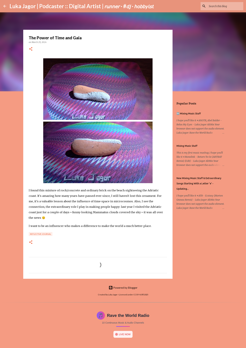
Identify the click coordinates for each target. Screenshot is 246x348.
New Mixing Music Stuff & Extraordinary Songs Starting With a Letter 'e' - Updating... (198, 183)
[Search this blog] (225, 6)
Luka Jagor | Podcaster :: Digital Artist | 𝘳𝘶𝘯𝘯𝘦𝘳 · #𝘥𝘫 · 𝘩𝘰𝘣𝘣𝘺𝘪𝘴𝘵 (82, 6)
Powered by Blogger (123, 287)
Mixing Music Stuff (186, 146)
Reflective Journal (40, 234)
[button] (31, 49)
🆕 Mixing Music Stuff (188, 113)
